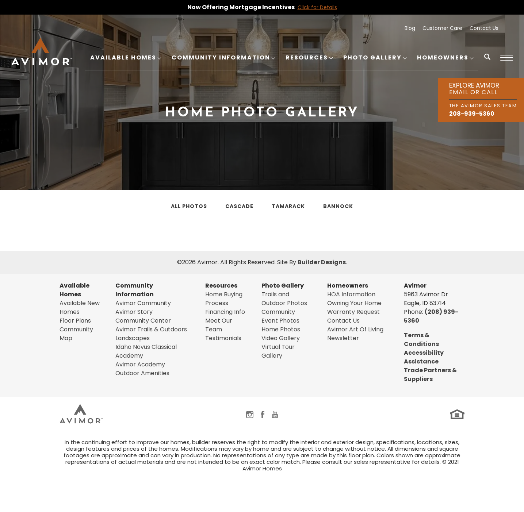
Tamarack (288, 206)
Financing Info (225, 312)
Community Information (134, 290)
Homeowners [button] (442, 57)
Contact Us (484, 28)
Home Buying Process (223, 298)
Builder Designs (322, 262)
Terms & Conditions (421, 339)
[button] (487, 61)
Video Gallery (280, 338)
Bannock (338, 206)
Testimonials (223, 338)
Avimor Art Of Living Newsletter (355, 333)
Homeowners (347, 285)
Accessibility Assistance (424, 357)
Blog (410, 28)
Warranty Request (353, 312)
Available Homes (74, 290)
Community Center (143, 320)
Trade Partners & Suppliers (430, 374)
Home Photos (280, 329)
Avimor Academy (140, 364)
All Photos (189, 206)
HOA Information (351, 294)
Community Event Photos (280, 316)
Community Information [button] (221, 57)
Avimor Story (134, 312)
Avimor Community (143, 303)
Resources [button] (307, 57)
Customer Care (442, 28)
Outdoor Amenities (142, 373)
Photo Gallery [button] (372, 57)
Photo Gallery (282, 285)
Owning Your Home (354, 303)
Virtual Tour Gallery (278, 351)
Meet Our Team (218, 325)
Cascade (239, 206)
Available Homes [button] (123, 57)
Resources (221, 285)
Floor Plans (75, 320)
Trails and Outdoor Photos (284, 298)
